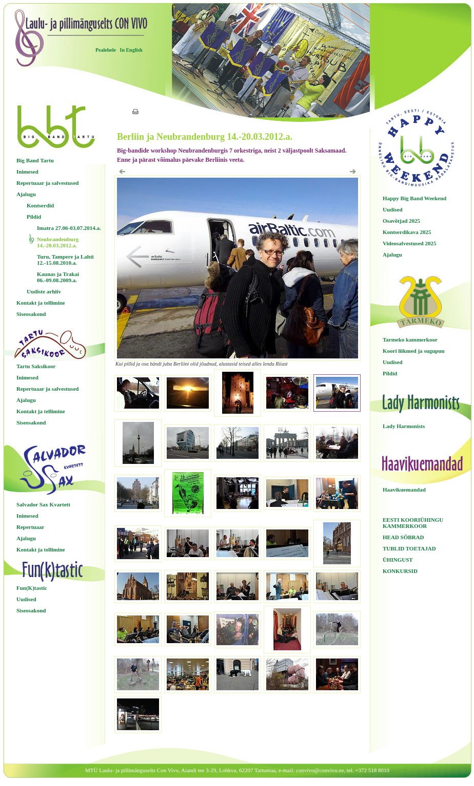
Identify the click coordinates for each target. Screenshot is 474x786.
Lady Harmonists (404, 426)
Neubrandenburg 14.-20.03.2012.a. (57, 242)
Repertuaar (30, 527)
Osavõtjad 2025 (401, 221)
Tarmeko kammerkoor (410, 339)
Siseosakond (31, 314)
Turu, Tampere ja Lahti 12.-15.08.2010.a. (65, 259)
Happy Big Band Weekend (414, 198)
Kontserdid (40, 205)
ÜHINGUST (398, 560)
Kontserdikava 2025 (407, 232)
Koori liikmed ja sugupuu (414, 351)
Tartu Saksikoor (35, 366)
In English (131, 50)
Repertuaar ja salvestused (47, 183)
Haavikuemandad (404, 489)
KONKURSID (400, 571)
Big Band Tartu (35, 160)
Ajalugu (26, 194)
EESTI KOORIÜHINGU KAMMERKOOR (413, 523)
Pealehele (105, 50)
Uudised (26, 599)
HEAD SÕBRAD (403, 537)
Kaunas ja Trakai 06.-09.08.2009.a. (58, 277)
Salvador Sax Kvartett (43, 504)
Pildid (34, 217)
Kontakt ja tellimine (40, 303)
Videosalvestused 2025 (409, 243)
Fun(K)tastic (31, 588)
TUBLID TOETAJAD (409, 548)
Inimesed (27, 171)
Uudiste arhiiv (44, 291)
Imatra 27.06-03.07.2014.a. (69, 228)
